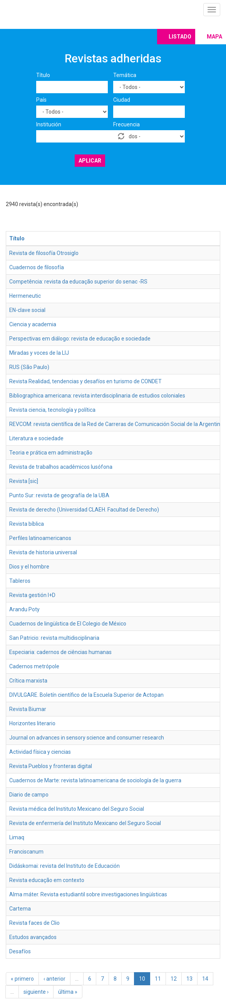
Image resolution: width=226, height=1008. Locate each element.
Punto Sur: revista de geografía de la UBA (59, 495)
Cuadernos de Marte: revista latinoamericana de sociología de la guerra (95, 780)
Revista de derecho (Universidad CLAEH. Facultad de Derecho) (84, 510)
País (41, 100)
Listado (180, 37)
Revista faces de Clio (34, 923)
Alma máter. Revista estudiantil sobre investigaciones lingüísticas (88, 894)
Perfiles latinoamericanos (40, 538)
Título (43, 75)
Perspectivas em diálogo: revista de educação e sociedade (80, 338)
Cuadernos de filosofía (36, 267)
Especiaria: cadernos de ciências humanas (60, 652)
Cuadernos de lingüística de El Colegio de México (67, 624)
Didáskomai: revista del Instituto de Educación (64, 866)
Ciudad (121, 100)
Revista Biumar (27, 709)
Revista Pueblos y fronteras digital (50, 766)
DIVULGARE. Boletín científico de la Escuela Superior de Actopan (86, 695)
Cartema (20, 909)
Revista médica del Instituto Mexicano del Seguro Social (76, 809)
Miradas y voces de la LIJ (39, 353)
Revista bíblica (26, 524)
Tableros (19, 581)
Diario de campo (29, 795)
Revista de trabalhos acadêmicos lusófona (60, 467)
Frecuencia (126, 124)
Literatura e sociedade (36, 438)
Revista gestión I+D (32, 595)
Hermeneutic (25, 296)
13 (189, 979)
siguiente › (36, 992)
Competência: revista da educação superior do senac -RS (78, 281)
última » (67, 992)
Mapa (214, 37)
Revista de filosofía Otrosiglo (44, 253)
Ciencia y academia (32, 324)
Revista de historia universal (43, 552)
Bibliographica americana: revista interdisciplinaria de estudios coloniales (97, 395)
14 (205, 979)
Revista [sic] (23, 481)
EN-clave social (27, 310)
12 (174, 979)
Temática (124, 75)
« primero (22, 979)
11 (158, 979)
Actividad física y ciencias (40, 752)
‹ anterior (54, 979)
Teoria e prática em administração (50, 452)
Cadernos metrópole (34, 666)
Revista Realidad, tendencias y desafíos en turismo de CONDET (85, 381)
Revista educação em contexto (46, 880)
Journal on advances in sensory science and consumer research (86, 738)
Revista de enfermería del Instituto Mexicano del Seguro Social (85, 823)
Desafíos (20, 951)
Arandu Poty (24, 609)
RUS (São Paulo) (29, 367)
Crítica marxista (28, 681)
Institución (48, 124)
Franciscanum (26, 852)
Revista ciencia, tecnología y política (52, 410)
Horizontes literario (32, 723)
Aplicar (90, 161)
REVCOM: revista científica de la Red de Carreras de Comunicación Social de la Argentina (116, 424)
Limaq (16, 837)
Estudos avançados (33, 937)
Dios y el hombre (29, 567)
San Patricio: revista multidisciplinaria (54, 638)
